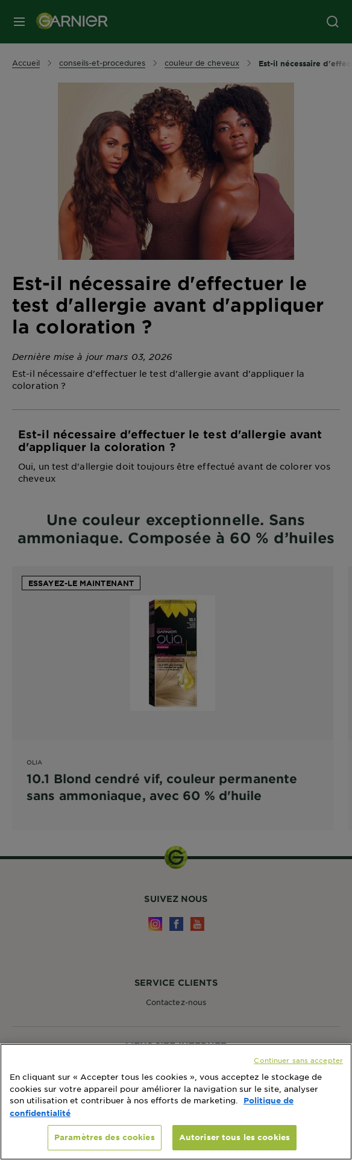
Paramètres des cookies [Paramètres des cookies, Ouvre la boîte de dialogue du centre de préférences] (104, 1137)
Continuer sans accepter (298, 1060)
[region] (176, 1102)
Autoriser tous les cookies (234, 1137)
